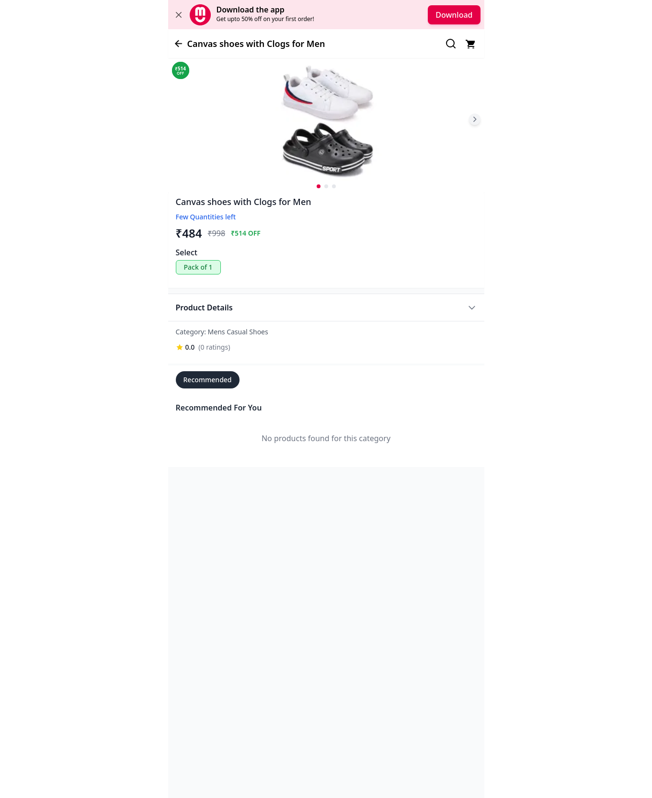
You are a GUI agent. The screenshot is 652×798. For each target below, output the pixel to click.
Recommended (207, 379)
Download (453, 15)
